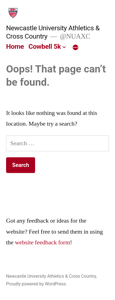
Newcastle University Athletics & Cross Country (51, 276)
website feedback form (42, 242)
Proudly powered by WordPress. (36, 284)
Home (15, 46)
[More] (75, 47)
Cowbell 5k (44, 46)
